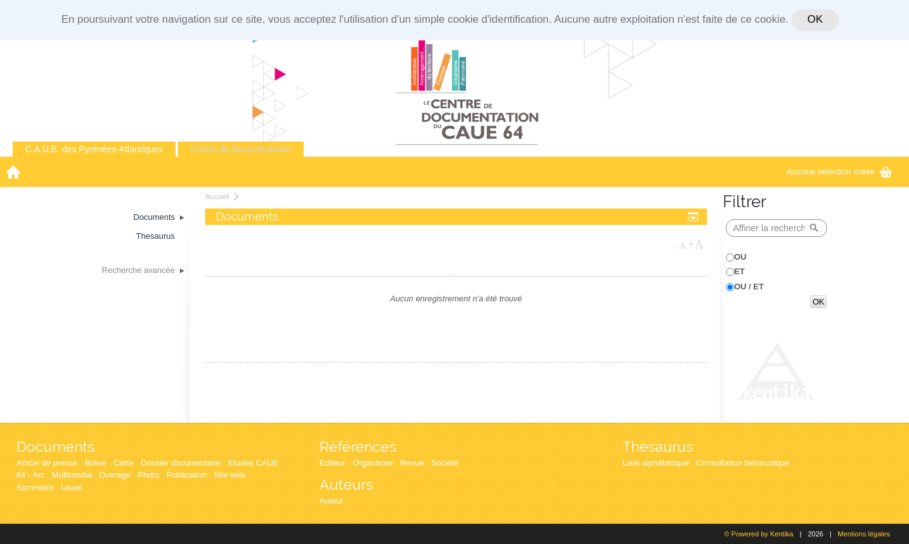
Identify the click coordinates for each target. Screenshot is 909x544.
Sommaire (35, 487)
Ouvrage (115, 475)
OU (740, 257)
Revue (412, 463)
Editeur (332, 463)
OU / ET (749, 286)
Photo (148, 475)
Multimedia (72, 475)
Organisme (373, 463)
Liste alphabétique (655, 463)
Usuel (71, 487)
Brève (95, 463)
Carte (124, 463)
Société (444, 463)
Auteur (331, 500)
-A (681, 246)
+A (695, 244)
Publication (187, 475)
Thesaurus (657, 446)
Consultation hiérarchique (742, 463)
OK (815, 19)
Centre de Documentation (241, 149)
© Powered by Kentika (758, 534)
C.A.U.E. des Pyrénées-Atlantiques (94, 149)
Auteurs (346, 484)
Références (357, 446)
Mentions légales (864, 534)
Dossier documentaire (180, 463)
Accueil (217, 196)
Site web (230, 475)
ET (739, 271)
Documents (55, 446)
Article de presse (47, 463)
